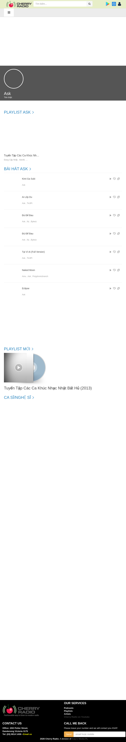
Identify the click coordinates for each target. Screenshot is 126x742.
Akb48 (22, 160)
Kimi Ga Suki (28, 179)
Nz (28, 221)
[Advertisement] (63, 41)
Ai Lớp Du (27, 197)
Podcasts (69, 708)
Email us (27, 734)
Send (69, 734)
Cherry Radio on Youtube (77, 717)
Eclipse (25, 288)
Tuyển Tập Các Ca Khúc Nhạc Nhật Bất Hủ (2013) (33, 155)
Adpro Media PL (80, 739)
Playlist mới (17, 349)
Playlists (68, 711)
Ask (23, 185)
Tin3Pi (29, 203)
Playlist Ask (17, 112)
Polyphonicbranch (40, 276)
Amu (24, 276)
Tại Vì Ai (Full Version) (33, 252)
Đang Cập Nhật (10, 160)
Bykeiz (34, 221)
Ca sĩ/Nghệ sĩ (17, 397)
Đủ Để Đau (27, 215)
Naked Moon (28, 270)
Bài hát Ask (16, 169)
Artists (67, 714)
